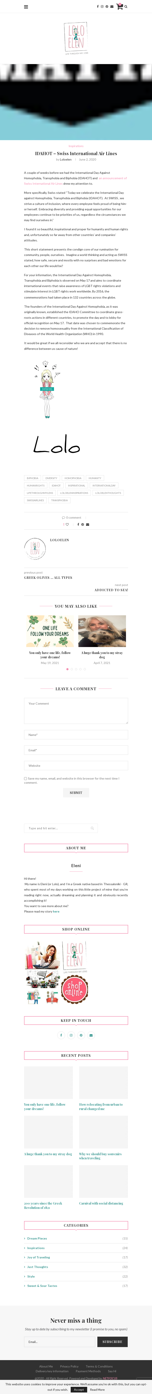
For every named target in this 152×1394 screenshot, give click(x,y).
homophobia (73, 478)
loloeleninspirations (74, 492)
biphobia (32, 478)
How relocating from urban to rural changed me (101, 1106)
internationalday (104, 485)
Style (77, 1276)
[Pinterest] (107, 6)
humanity (95, 478)
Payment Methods (88, 1371)
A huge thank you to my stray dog (102, 655)
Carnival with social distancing (101, 1203)
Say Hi (112, 1371)
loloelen (66, 159)
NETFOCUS (110, 1378)
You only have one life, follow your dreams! (50, 655)
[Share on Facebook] (78, 524)
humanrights (35, 485)
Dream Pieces (77, 1238)
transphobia (59, 500)
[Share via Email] (87, 524)
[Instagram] (102, 6)
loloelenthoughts (108, 492)
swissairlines (35, 500)
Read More (97, 1389)
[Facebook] (98, 6)
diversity (51, 478)
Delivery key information (52, 1371)
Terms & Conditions (99, 1366)
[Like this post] (70, 524)
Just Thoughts (77, 1267)
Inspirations (76, 146)
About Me (46, 1366)
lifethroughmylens (40, 492)
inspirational (76, 485)
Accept (79, 1389)
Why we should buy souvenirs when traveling (100, 1156)
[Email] (111, 6)
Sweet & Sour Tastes (77, 1286)
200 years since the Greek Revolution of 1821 (43, 1205)
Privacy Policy (69, 1366)
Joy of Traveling (77, 1257)
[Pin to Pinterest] (82, 524)
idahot (56, 485)
